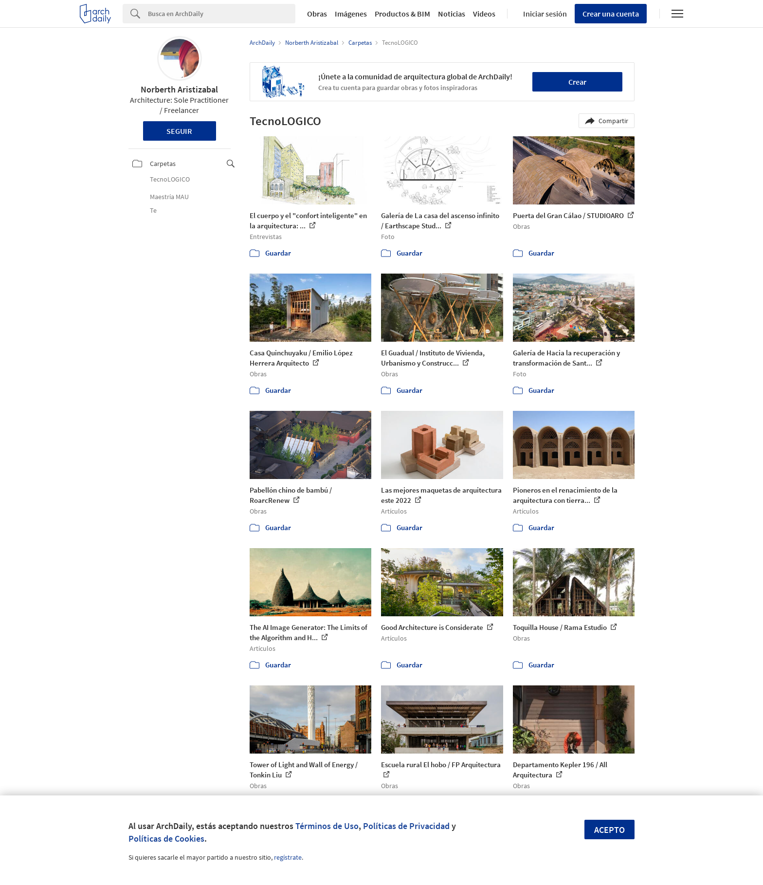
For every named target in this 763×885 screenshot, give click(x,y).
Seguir (179, 131)
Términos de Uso (327, 825)
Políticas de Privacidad (406, 825)
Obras (317, 14)
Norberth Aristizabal (179, 89)
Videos (484, 14)
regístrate (288, 857)
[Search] (221, 13)
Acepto (609, 829)
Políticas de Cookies (166, 838)
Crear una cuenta (610, 13)
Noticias (451, 14)
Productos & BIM (402, 14)
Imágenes (351, 14)
